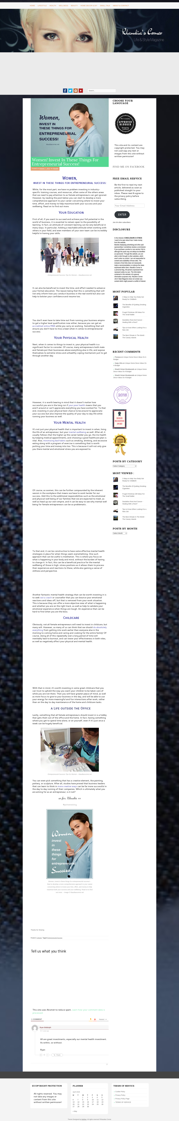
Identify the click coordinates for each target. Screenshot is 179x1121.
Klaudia (55, 168)
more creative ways (67, 786)
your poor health (77, 405)
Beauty (74, 6)
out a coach (46, 597)
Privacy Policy (120, 1095)
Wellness (63, 6)
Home (32, 6)
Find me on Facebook (129, 166)
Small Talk (105, 6)
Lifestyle (42, 6)
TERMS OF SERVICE (123, 1102)
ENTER (122, 214)
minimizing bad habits (54, 440)
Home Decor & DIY (88, 6)
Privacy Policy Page (122, 1099)
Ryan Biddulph (45, 1027)
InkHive (84, 1119)
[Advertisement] (89, 71)
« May (75, 1111)
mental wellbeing (77, 432)
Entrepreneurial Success (54, 938)
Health (52, 6)
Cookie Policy (120, 1091)
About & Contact (121, 6)
